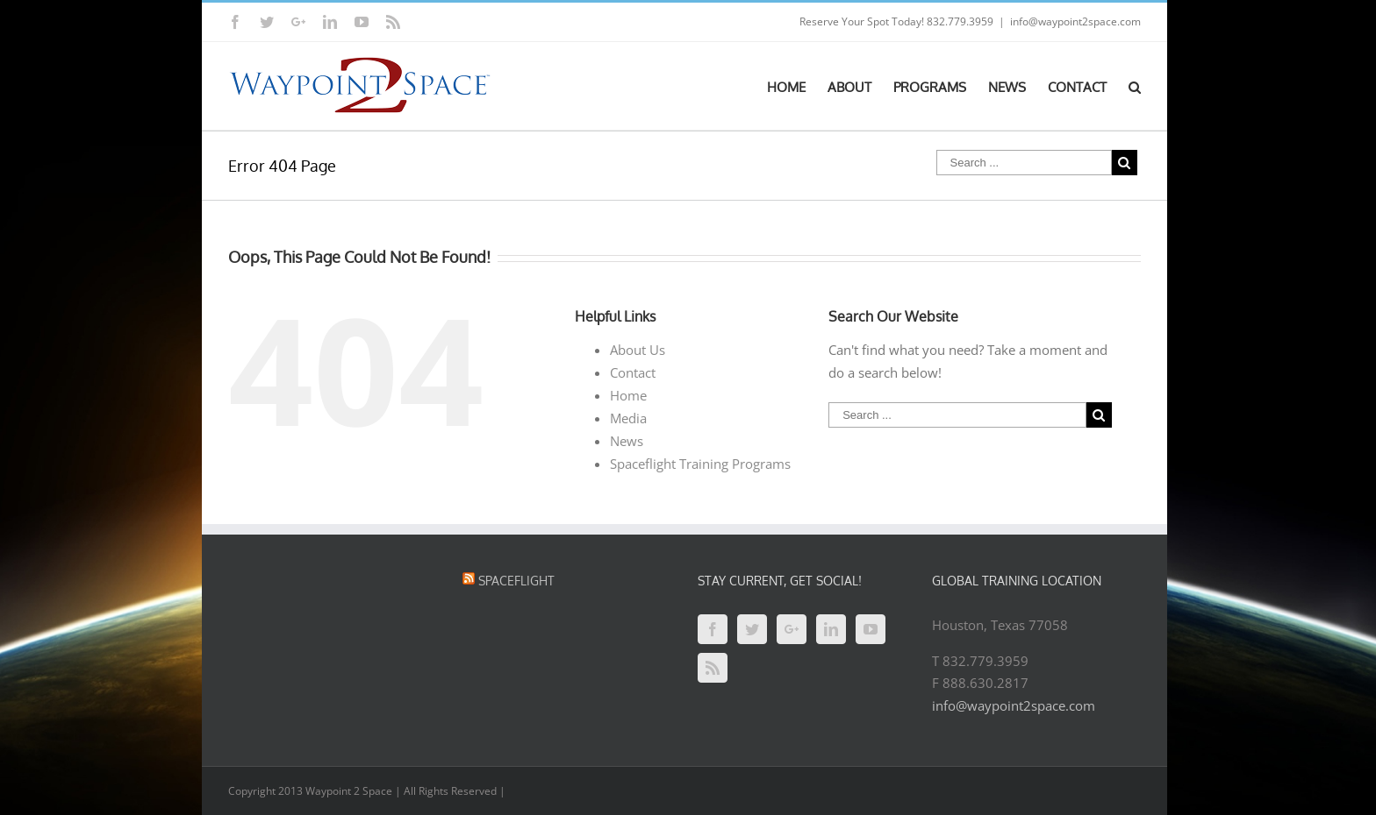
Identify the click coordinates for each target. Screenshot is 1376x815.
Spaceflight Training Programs (700, 463)
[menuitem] (797, 86)
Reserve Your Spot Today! (861, 21)
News (626, 441)
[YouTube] (870, 629)
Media (628, 418)
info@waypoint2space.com (1075, 21)
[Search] (1135, 86)
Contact (633, 372)
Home (628, 395)
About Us (637, 349)
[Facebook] (712, 629)
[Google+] (791, 629)
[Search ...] (1024, 162)
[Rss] (712, 668)
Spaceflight (516, 580)
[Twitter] (752, 629)
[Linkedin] (831, 629)
